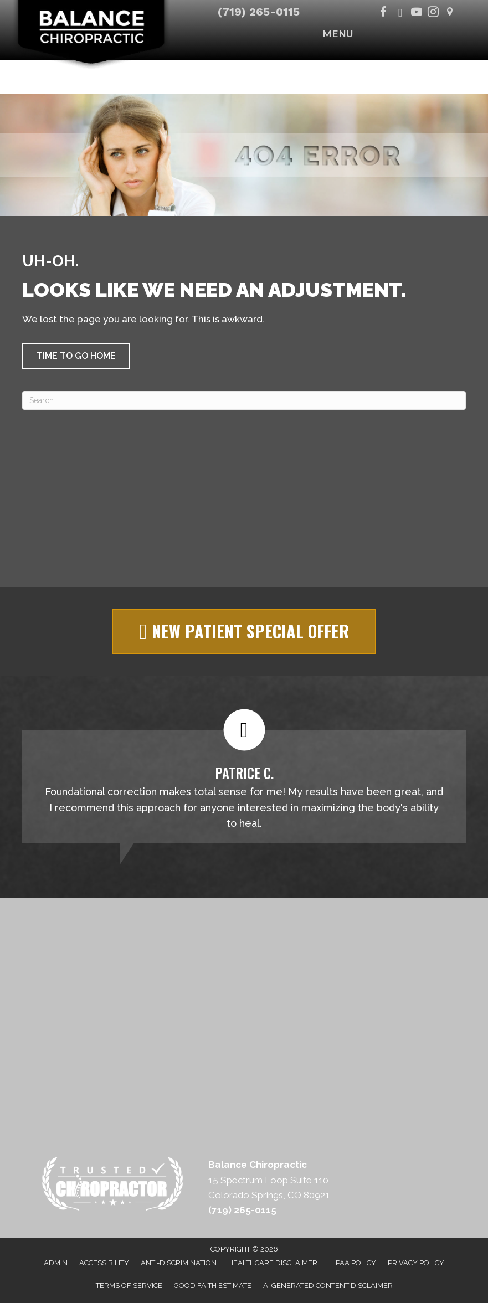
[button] (76, 356)
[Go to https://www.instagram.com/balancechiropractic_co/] (433, 13)
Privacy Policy (416, 1263)
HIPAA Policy (352, 1263)
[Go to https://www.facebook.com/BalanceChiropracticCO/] (383, 13)
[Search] (244, 400)
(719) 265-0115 (259, 11)
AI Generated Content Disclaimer (328, 1285)
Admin (56, 1263)
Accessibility (104, 1263)
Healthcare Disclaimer (272, 1263)
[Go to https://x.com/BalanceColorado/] (399, 13)
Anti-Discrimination (179, 1263)
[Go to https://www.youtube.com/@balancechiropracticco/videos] (416, 13)
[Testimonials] (244, 776)
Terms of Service (129, 1285)
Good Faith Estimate (212, 1285)
